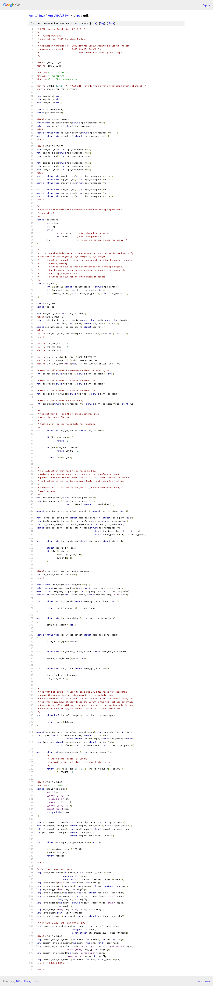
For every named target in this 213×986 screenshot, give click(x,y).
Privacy (28, 980)
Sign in (206, 5)
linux (41, 15)
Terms (36, 980)
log (102, 23)
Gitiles (19, 980)
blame (111, 23)
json (207, 980)
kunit (32, 15)
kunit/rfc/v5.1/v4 (59, 15)
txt (200, 980)
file (93, 23)
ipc (78, 15)
